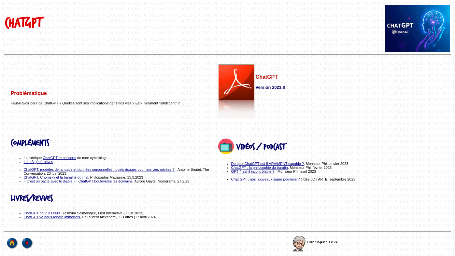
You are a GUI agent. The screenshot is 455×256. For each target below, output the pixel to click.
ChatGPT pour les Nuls (42, 213)
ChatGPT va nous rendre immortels (52, 217)
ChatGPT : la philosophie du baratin (259, 167)
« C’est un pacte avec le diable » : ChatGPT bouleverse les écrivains (78, 181)
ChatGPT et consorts (59, 158)
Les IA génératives (38, 162)
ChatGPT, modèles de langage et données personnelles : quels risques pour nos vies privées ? (99, 169)
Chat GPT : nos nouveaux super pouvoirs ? (265, 179)
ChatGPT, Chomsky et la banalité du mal (56, 177)
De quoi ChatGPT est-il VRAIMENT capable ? (267, 164)
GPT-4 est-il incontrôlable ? (253, 171)
